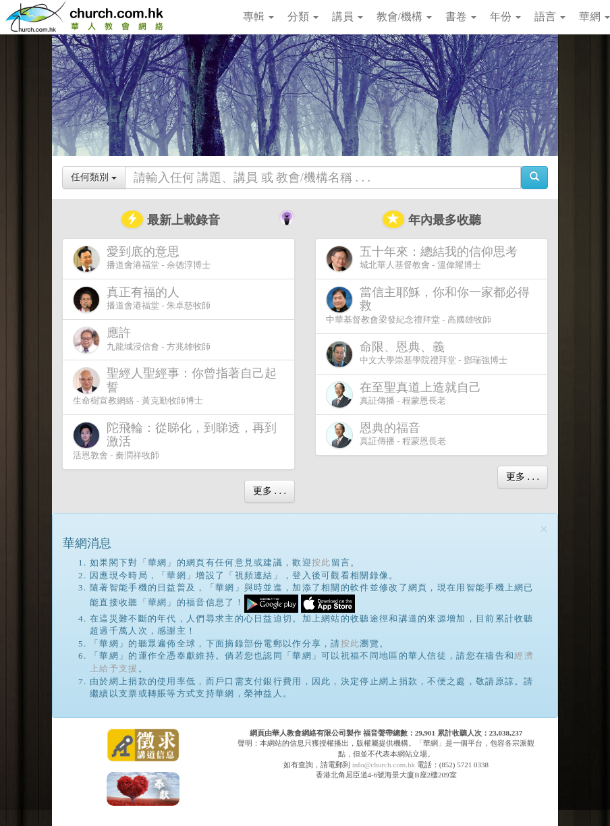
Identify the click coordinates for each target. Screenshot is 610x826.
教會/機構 (404, 16)
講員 (347, 16)
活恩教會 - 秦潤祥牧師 (175, 440)
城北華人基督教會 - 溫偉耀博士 (424, 258)
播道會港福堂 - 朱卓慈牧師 (142, 299)
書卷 (460, 16)
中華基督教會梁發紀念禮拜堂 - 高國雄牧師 (428, 305)
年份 (505, 16)
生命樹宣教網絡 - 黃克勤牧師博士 (175, 386)
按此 (321, 562)
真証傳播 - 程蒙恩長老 (406, 394)
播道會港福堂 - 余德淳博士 (142, 259)
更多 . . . (269, 491)
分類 (302, 16)
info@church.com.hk (383, 765)
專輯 (258, 16)
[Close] (544, 529)
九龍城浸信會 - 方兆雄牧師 (142, 340)
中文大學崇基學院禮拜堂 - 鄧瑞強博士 (416, 354)
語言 (549, 16)
